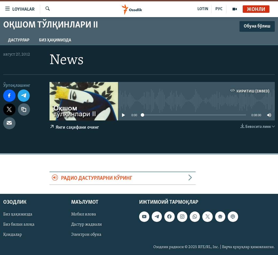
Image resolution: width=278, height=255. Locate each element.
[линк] (24, 109)
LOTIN (202, 9)
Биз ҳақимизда (55, 40)
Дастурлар (18, 40)
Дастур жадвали (86, 225)
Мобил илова (83, 215)
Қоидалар (12, 235)
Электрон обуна (86, 235)
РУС (219, 9)
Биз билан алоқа (19, 225)
